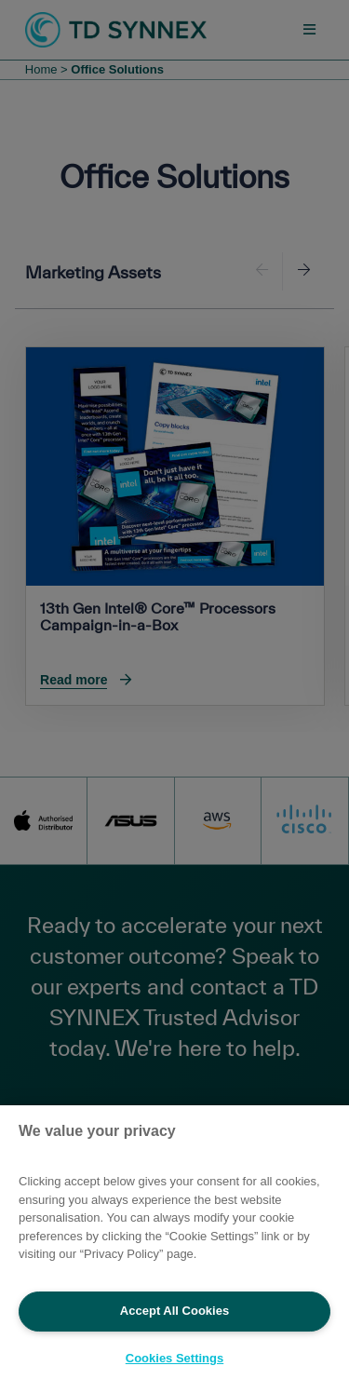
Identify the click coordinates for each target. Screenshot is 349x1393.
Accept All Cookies (174, 1311)
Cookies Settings (174, 1358)
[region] (174, 1249)
